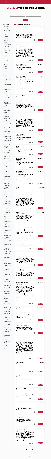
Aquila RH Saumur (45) (7, 263)
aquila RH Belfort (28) (7, 303)
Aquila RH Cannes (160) (6, 106)
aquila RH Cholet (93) (7, 144)
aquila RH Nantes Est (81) (7, 161)
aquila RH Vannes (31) (7, 291)
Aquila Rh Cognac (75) (7, 163)
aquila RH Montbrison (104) (7, 134)
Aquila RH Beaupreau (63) (7, 197)
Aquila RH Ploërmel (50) (7, 242)
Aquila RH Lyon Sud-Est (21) (7, 319)
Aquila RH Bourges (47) (7, 254)
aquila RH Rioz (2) (6, 348)
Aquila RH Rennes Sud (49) (7, 246)
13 (28, 449)
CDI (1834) (5, 66)
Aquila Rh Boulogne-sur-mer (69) (7, 177)
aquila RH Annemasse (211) (7, 85)
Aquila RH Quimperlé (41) (7, 267)
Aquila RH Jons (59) (7, 212)
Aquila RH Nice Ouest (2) (7, 346)
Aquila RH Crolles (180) (7, 94)
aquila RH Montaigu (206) (7, 87)
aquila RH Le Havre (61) (7, 206)
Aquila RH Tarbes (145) (7, 114)
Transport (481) (6, 36)
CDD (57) (5, 68)
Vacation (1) (6, 75)
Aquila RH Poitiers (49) (7, 244)
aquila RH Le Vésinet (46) (7, 258)
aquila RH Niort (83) (7, 156)
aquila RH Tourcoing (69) (7, 179)
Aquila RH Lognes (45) (7, 261)
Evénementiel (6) (6, 56)
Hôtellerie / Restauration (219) (7, 43)
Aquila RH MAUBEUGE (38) (7, 272)
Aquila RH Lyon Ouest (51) (7, 235)
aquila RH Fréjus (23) (7, 311)
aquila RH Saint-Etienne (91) (6, 147)
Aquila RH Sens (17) (7, 331)
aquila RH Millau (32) (7, 287)
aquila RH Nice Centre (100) (7, 141)
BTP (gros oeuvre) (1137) (7, 31)
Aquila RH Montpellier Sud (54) (7, 222)
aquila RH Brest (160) (7, 110)
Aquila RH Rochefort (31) (7, 289)
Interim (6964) (6, 64)
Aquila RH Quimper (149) (7, 113)
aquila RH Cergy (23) (7, 309)
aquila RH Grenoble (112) (7, 132)
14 (30, 449)
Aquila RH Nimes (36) (7, 274)
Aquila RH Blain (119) (7, 116)
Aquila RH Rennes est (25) (7, 307)
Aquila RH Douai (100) (7, 138)
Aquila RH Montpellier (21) (7, 322)
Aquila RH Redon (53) (7, 226)
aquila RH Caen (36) (7, 276)
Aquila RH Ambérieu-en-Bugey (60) (7, 208)
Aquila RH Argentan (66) (7, 192)
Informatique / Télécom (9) (6, 54)
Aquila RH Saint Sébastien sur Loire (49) (7, 249)
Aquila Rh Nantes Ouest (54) (6, 224)
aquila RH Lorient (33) (7, 285)
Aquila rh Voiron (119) (7, 123)
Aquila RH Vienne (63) (7, 201)
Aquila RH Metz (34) (7, 279)
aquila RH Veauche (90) (7, 153)
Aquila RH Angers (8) (7, 339)
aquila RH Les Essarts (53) (7, 228)
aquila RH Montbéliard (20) (7, 327)
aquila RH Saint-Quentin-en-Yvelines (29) (7, 296)
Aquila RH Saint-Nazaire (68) (6, 181)
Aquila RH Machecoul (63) (7, 199)
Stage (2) (5, 74)
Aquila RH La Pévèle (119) (7, 121)
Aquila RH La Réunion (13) (7, 336)
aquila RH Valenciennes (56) (7, 217)
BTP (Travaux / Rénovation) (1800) (7, 28)
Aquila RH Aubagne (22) (7, 315)
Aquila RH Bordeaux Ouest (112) (7, 129)
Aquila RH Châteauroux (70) (6, 169)
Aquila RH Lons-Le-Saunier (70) (7, 174)
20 (41, 449)
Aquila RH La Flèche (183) (7, 92)
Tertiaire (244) (6, 40)
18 (37, 449)
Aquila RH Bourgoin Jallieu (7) (7, 342)
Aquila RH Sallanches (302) (7, 80)
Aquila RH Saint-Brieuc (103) (7, 137)
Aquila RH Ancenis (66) (7, 190)
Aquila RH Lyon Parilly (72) (7, 167)
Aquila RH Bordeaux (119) (7, 118)
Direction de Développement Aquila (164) (7, 103)
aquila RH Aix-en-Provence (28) (6, 301)
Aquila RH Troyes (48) (7, 251)
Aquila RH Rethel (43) (7, 265)
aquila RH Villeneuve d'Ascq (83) (7, 159)
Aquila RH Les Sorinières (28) (6, 298)
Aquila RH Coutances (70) (7, 172)
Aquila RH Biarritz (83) (7, 154)
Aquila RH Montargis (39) (7, 270)
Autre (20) (5, 52)
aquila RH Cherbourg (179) (7, 98)
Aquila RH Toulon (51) (7, 240)
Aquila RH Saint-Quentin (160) (6, 108)
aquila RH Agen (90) (7, 150)
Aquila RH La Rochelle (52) (7, 231)
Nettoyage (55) (6, 46)
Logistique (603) (6, 34)
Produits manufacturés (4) (6, 59)
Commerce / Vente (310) (7, 38)
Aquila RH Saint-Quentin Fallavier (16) (7, 333)
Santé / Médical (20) (7, 50)
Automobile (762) (6, 32)
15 (32, 449)
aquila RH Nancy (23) (7, 313)
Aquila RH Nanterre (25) (7, 305)
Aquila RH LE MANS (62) (7, 204)
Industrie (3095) (6, 26)
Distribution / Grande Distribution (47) (7, 48)
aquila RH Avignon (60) (7, 210)
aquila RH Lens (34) (7, 281)
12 (26, 449)
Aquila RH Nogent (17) (7, 329)
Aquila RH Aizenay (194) (7, 90)
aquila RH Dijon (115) (7, 127)
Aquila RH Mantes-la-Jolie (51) (7, 238)
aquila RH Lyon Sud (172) (7, 100)
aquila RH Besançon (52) (7, 233)
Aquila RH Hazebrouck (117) (7, 125)
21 (43, 449)
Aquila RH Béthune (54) (7, 219)
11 (24, 449)
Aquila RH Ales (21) (7, 317)
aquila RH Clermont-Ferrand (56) (7, 214)
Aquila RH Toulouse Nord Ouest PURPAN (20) (7, 325)
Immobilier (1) (6, 60)
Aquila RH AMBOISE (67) (7, 186)
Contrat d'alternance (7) (7, 72)
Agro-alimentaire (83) (7, 44)
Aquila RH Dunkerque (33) (7, 283)
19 (39, 449)
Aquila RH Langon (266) (6, 82)
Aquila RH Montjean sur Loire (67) (7, 188)
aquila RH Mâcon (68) (7, 183)
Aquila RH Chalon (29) (7, 293)
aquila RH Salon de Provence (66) (7, 195)
